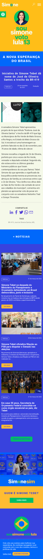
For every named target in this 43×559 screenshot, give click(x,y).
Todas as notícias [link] (21, 439)
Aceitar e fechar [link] (21, 554)
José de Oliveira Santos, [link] (23, 222)
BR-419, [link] (11, 222)
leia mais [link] (7, 306)
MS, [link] (33, 222)
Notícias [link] (8, 87)
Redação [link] (36, 86)
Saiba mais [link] (21, 500)
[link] (3, 14)
